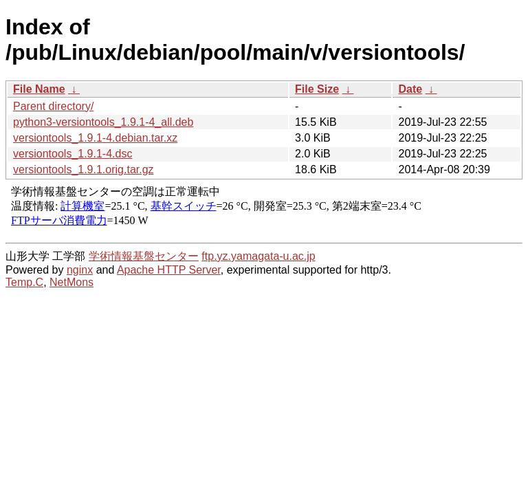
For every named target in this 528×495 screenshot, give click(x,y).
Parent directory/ (53, 106)
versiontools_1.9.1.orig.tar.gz (83, 169)
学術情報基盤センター (144, 256)
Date (410, 89)
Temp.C (24, 282)
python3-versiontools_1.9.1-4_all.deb (103, 122)
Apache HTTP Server (169, 270)
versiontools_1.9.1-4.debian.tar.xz (95, 138)
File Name (39, 89)
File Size (317, 89)
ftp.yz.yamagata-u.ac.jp (258, 256)
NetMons (72, 282)
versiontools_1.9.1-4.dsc (72, 154)
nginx (80, 270)
